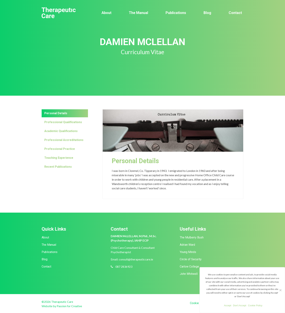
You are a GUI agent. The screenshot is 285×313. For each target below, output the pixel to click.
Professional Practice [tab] (59, 149)
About (106, 13)
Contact (235, 13)
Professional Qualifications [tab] (63, 122)
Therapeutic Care (59, 12)
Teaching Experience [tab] (58, 158)
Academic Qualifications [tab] (61, 131)
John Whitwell (189, 274)
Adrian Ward (187, 244)
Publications (176, 13)
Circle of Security (191, 259)
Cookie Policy (199, 303)
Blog (207, 13)
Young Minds (188, 252)
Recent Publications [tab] (58, 166)
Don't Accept (239, 305)
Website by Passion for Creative (62, 306)
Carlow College (189, 266)
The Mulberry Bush (192, 237)
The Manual (138, 13)
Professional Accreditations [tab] (63, 140)
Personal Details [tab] (55, 113)
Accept (227, 305)
